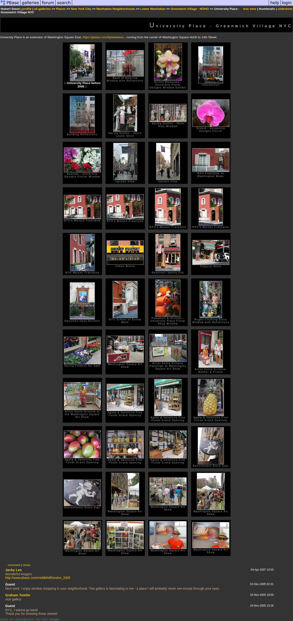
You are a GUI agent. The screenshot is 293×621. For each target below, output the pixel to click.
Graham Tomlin (17, 595)
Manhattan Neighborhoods (115, 9)
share (26, 565)
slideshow (285, 9)
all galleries (42, 9)
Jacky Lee (13, 570)
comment (14, 565)
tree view (249, 9)
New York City (81, 9)
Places (61, 9)
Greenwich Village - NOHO (190, 9)
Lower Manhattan (152, 9)
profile (27, 9)
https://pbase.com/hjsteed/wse (103, 37)
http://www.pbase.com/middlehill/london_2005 (37, 578)
